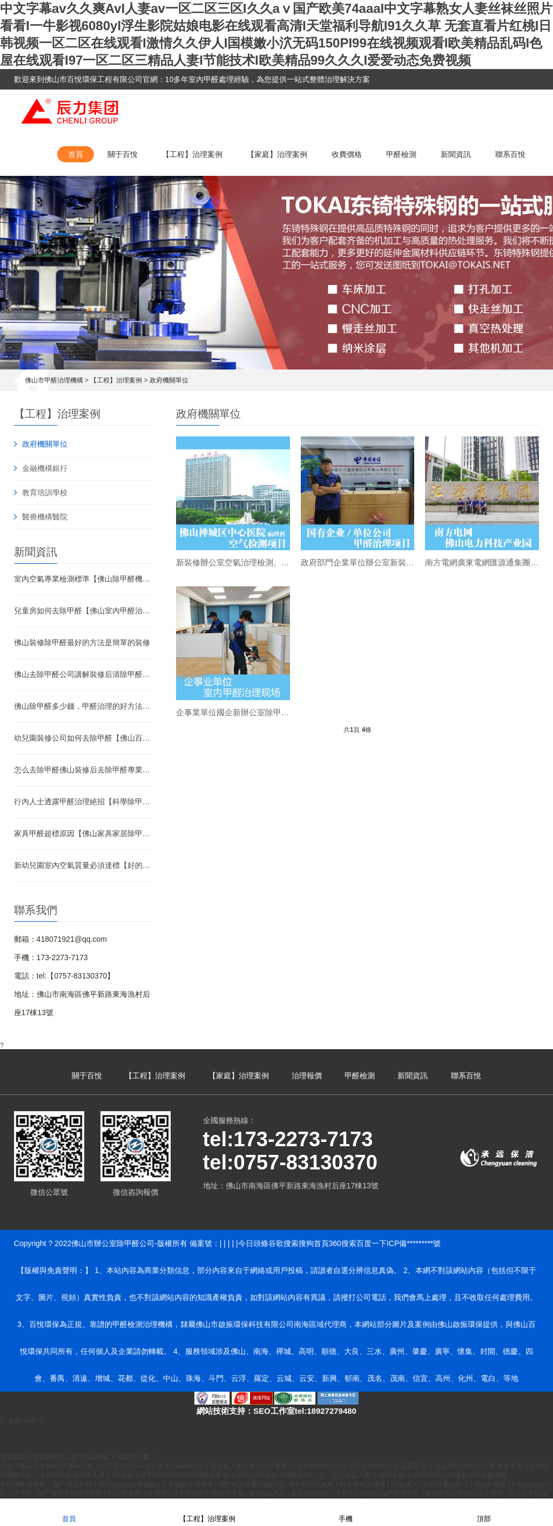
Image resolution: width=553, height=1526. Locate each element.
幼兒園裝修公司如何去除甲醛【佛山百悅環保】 (84, 738)
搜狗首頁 (314, 1243)
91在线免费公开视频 (138, 1493)
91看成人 (404, 1484)
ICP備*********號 (414, 1243)
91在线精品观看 (363, 1484)
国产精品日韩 (73, 1484)
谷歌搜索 (283, 1243)
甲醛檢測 (401, 154)
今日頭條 (253, 1243)
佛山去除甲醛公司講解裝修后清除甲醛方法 (84, 674)
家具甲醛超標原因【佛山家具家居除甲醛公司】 (84, 833)
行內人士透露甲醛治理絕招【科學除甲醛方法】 (84, 801)
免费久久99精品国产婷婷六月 (378, 1493)
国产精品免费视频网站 (252, 1484)
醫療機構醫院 (45, 516)
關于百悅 (122, 154)
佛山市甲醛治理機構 (54, 380)
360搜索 (342, 1243)
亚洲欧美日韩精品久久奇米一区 (471, 1493)
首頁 (75, 154)
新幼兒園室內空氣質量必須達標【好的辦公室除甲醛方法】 (84, 865)
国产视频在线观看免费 (71, 1493)
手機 (346, 1512)
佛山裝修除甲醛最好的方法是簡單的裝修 (82, 642)
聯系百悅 (510, 154)
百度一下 (371, 1243)
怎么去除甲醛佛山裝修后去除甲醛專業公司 (84, 769)
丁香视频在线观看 (188, 1484)
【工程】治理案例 (192, 154)
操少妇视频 (491, 1484)
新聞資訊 (456, 154)
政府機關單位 (169, 380)
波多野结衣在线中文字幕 (208, 1493)
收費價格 (347, 154)
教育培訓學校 (45, 492)
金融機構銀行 (45, 468)
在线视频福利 (311, 1493)
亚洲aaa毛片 (268, 1493)
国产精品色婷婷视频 (128, 1484)
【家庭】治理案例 (277, 154)
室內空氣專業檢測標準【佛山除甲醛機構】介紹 (84, 578)
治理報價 (307, 1075)
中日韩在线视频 (312, 1484)
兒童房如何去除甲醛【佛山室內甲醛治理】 (84, 610)
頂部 (484, 1512)
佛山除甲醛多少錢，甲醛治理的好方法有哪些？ (84, 706)
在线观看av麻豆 (446, 1484)
